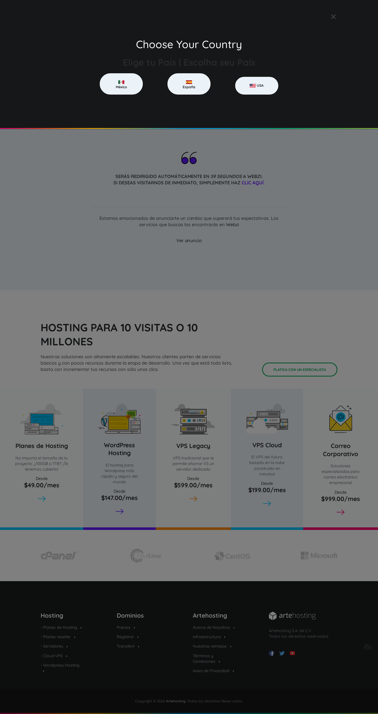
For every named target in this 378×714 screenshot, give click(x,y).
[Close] (333, 17)
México (121, 84)
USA (257, 86)
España (189, 84)
